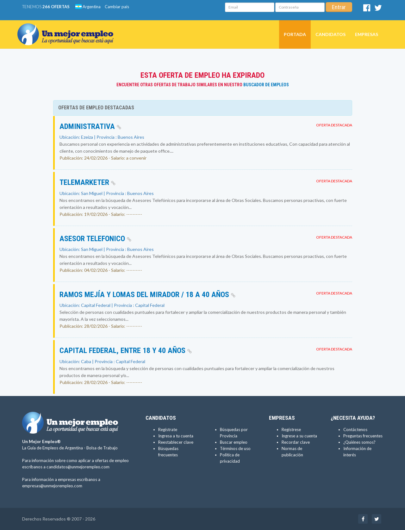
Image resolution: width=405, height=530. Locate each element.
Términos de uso (235, 448)
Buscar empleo (233, 442)
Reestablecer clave (175, 442)
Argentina (88, 6)
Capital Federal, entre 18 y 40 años (125, 350)
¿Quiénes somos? (359, 442)
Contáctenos (355, 429)
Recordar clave (296, 442)
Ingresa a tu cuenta (175, 435)
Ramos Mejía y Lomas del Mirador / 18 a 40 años (147, 294)
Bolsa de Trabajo (102, 447)
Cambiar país (117, 6)
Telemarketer (87, 182)
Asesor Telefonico (95, 238)
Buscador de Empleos (266, 84)
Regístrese (291, 429)
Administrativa (90, 126)
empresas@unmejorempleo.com (52, 485)
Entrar (339, 7)
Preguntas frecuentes (363, 435)
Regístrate (167, 429)
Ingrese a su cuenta (299, 435)
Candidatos (330, 34)
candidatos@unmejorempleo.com (78, 466)
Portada (295, 34)
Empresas (366, 34)
